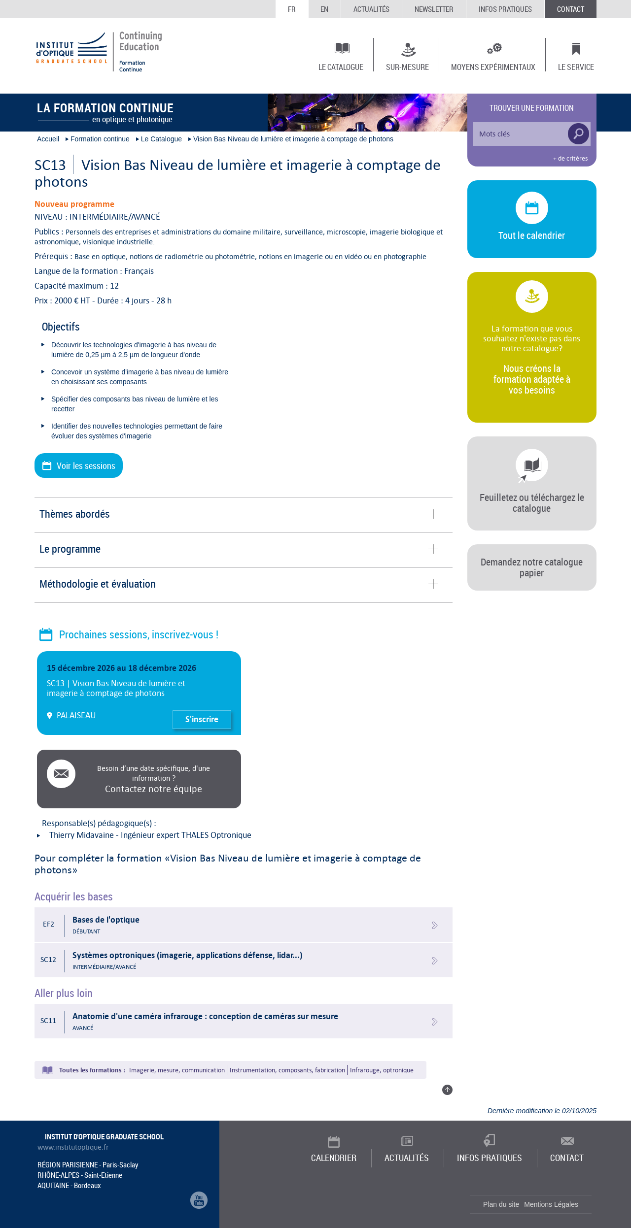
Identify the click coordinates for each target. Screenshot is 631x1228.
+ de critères (570, 159)
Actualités (371, 9)
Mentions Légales (551, 1204)
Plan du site (501, 1204)
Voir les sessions (86, 465)
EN (324, 9)
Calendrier (333, 1157)
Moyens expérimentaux (493, 66)
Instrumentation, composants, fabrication (287, 1070)
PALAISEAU (76, 715)
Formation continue (100, 139)
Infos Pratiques (505, 9)
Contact (570, 9)
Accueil (48, 139)
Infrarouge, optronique (382, 1070)
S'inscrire (201, 719)
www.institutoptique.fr (73, 1147)
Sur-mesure (407, 66)
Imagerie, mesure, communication (177, 1070)
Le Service (576, 66)
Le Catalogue (340, 66)
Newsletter (434, 9)
